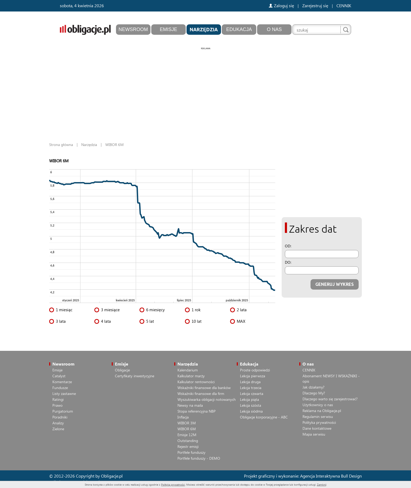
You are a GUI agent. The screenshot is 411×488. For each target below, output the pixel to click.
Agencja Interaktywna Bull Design (331, 476)
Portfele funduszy (191, 452)
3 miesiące (110, 309)
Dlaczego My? (314, 392)
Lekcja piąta (249, 399)
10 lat (196, 321)
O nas (274, 29)
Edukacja (239, 29)
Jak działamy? (313, 387)
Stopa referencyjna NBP (196, 411)
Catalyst (58, 375)
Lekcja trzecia (250, 387)
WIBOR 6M (186, 428)
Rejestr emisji (188, 446)
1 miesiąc (64, 309)
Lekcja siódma (251, 411)
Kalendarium (187, 369)
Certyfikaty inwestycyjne (134, 375)
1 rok (196, 309)
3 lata (61, 321)
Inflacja (183, 417)
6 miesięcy (155, 309)
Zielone (58, 428)
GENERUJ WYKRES (334, 284)
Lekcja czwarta (251, 393)
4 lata (106, 321)
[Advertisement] (205, 88)
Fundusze (60, 387)
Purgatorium (62, 411)
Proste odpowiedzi (255, 369)
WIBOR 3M (186, 422)
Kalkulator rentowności (196, 381)
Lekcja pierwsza (252, 375)
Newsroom (133, 29)
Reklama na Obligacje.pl (322, 410)
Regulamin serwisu (318, 416)
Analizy (58, 422)
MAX (241, 321)
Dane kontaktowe (317, 428)
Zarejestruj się (315, 5)
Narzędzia (204, 29)
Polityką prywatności (173, 484)
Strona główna (61, 144)
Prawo (57, 405)
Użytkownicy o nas (318, 404)
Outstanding (187, 440)
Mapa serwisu (314, 434)
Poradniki (59, 417)
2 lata (242, 309)
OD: (288, 245)
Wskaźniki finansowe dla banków (204, 387)
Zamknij (321, 484)
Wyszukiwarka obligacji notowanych (206, 399)
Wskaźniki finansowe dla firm (200, 393)
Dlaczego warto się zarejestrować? (330, 398)
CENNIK (343, 5)
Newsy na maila (190, 405)
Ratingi (58, 399)
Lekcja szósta (250, 405)
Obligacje (122, 369)
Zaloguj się (281, 5)
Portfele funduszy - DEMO (198, 458)
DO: (288, 262)
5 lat (150, 321)
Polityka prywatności (319, 422)
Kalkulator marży (191, 375)
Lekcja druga (250, 381)
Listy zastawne (64, 393)
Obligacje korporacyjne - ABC (264, 417)
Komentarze (62, 381)
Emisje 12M (186, 434)
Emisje (168, 29)
